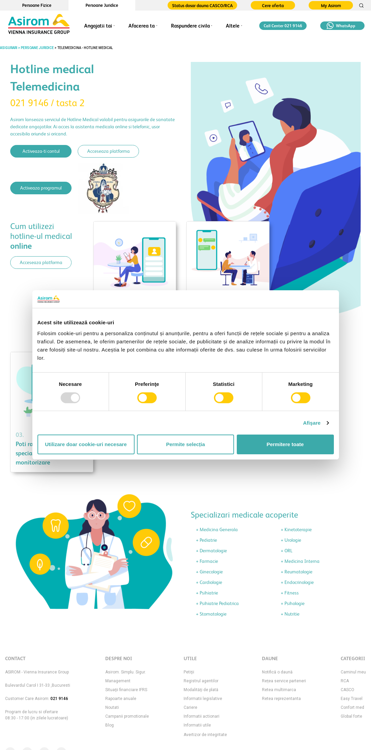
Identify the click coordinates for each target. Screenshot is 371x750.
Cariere (190, 707)
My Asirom (331, 5)
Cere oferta (273, 5)
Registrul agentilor (201, 681)
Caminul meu (353, 672)
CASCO (347, 689)
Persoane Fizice (36, 5)
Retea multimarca (279, 689)
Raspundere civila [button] (190, 26)
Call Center (283, 25)
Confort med (352, 707)
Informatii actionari (201, 716)
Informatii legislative (203, 698)
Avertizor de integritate (205, 734)
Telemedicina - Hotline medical (85, 48)
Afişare (312, 423)
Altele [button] (232, 26)
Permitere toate (285, 444)
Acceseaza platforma (108, 151)
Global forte (351, 716)
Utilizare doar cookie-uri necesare (86, 444)
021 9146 (59, 698)
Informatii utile (197, 725)
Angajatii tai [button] (98, 26)
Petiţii (189, 672)
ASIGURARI (8, 48)
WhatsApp (341, 26)
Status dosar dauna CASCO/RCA (202, 5)
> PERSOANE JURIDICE (35, 48)
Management (117, 681)
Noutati (112, 707)
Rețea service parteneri (284, 681)
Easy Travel (351, 698)
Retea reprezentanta (281, 698)
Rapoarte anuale (120, 698)
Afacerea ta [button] (141, 26)
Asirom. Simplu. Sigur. (125, 672)
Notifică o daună (277, 672)
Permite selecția (185, 444)
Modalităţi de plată (201, 689)
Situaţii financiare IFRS (126, 689)
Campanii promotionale (127, 716)
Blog (109, 725)
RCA (345, 681)
